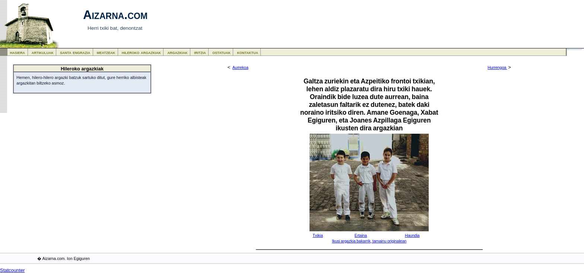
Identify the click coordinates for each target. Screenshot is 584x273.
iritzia (200, 52)
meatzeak (106, 52)
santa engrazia (75, 52)
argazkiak (178, 52)
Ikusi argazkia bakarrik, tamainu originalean (369, 241)
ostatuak (221, 52)
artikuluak (43, 52)
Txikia (317, 235)
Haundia (412, 235)
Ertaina (361, 235)
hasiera (17, 52)
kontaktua (247, 52)
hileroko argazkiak (141, 52)
